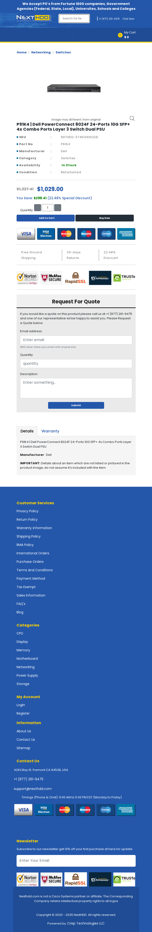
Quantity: (26, 355)
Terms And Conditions (35, 570)
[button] (128, 35)
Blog (20, 612)
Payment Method (31, 578)
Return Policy (27, 519)
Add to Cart (46, 218)
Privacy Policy (28, 511)
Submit (76, 405)
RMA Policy (25, 544)
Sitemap (23, 748)
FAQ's (21, 603)
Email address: (31, 331)
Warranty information (34, 528)
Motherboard (27, 658)
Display (22, 641)
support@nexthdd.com (33, 788)
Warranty (50, 431)
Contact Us (26, 739)
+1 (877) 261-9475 (28, 779)
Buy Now (104, 218)
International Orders (33, 553)
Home (22, 52)
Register (23, 713)
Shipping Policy (29, 536)
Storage (23, 684)
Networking (41, 52)
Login (21, 705)
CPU (20, 633)
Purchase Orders (30, 561)
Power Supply (27, 675)
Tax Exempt (26, 587)
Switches (63, 52)
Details (27, 431)
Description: (29, 374)
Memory (23, 650)
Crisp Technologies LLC (86, 923)
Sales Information (31, 595)
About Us (24, 731)
